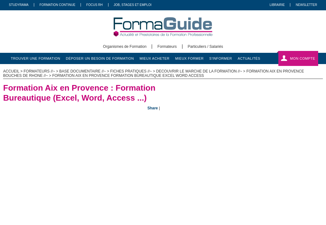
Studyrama (19, 5)
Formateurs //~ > (41, 71)
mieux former (189, 58)
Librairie (277, 5)
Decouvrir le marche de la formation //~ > (201, 71)
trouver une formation (35, 58)
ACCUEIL (11, 71)
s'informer (220, 58)
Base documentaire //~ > (84, 71)
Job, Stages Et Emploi (133, 5)
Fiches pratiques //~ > (133, 71)
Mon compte (302, 58)
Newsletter (306, 5)
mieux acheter (154, 58)
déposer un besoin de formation (100, 58)
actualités (249, 58)
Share (152, 108)
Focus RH (94, 5)
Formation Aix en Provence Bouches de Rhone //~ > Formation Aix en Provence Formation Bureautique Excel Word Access (153, 73)
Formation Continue (57, 5)
